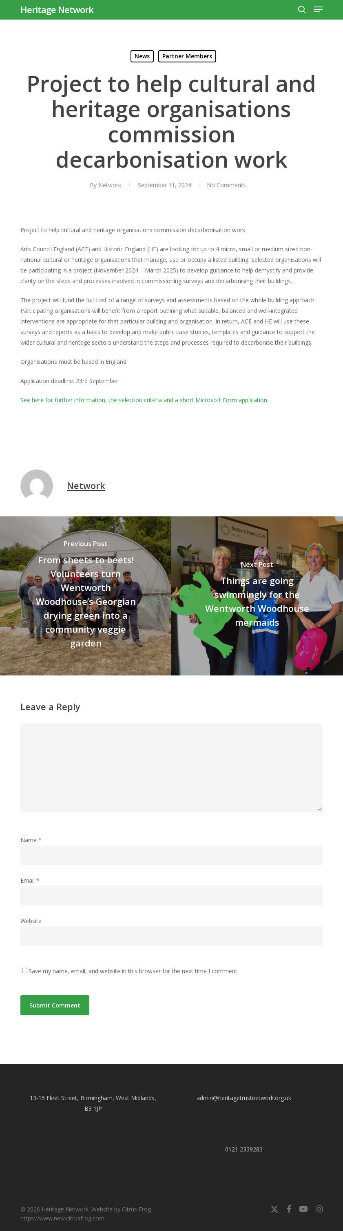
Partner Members (187, 56)
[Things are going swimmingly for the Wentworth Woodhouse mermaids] (257, 595)
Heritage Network (56, 9)
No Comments (226, 185)
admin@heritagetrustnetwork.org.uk (244, 1098)
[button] (318, 9)
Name (31, 840)
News (142, 56)
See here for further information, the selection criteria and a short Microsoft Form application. (144, 400)
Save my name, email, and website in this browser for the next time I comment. (134, 971)
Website (31, 921)
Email (30, 880)
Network (108, 185)
